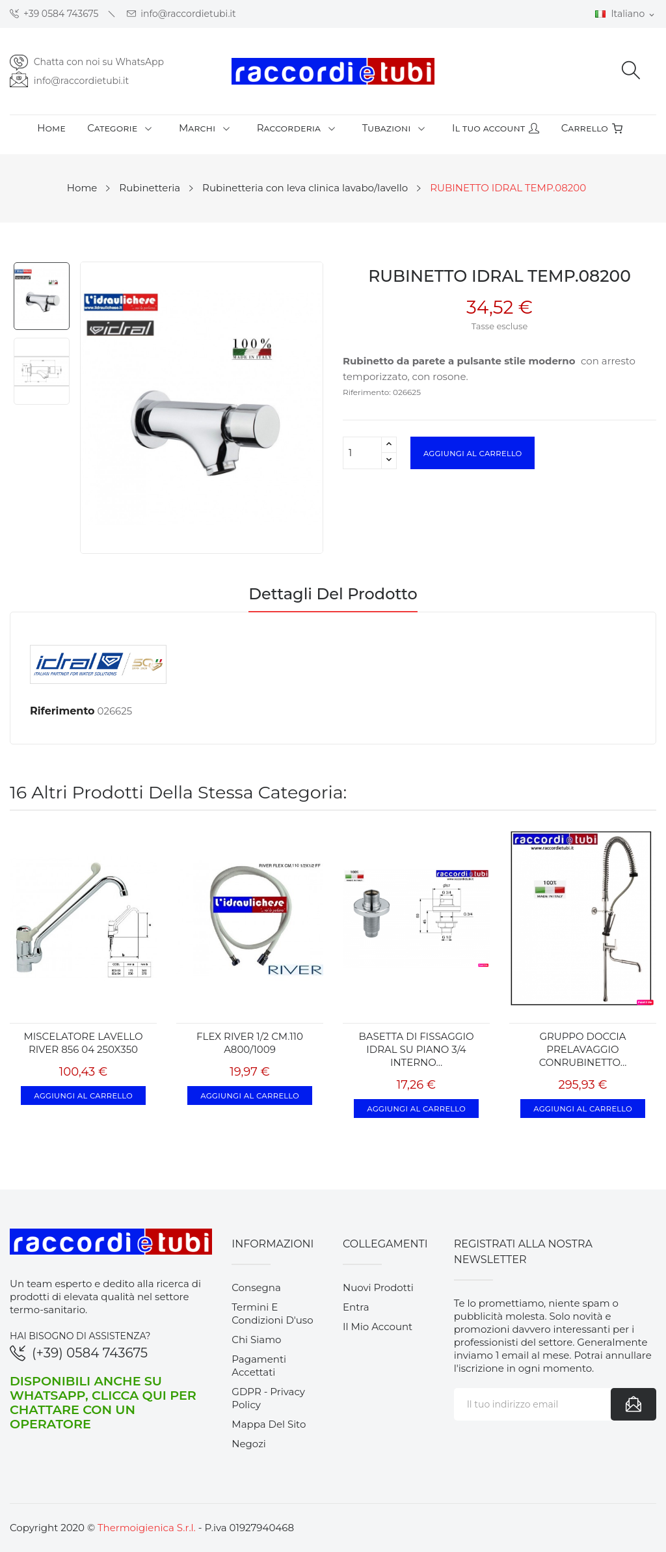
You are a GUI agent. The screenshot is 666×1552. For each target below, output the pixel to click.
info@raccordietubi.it (181, 14)
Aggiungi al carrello (472, 453)
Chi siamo (256, 1339)
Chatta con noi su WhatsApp (99, 62)
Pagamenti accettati (259, 1365)
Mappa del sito (269, 1424)
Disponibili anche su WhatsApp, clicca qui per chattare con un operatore (103, 1402)
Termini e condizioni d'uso (272, 1313)
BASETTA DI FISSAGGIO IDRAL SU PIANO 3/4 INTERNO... (415, 1049)
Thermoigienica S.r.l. (147, 1527)
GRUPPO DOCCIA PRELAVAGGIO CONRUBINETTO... (583, 1049)
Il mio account (377, 1326)
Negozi (249, 1443)
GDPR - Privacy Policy (268, 1398)
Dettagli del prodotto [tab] (333, 594)
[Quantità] (362, 453)
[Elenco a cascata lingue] (625, 14)
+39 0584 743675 (54, 14)
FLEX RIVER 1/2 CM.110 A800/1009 (249, 1042)
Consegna (256, 1287)
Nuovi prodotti (378, 1287)
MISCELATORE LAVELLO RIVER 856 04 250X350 (82, 1042)
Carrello (591, 128)
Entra (356, 1307)
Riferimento (62, 711)
